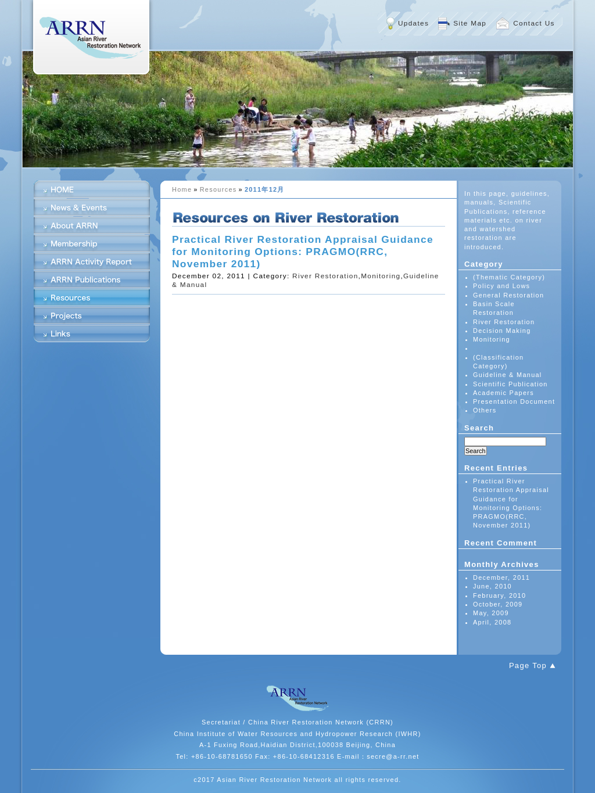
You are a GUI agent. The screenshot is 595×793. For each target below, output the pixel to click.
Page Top (528, 665)
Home (182, 189)
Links (92, 333)
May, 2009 (491, 612)
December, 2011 (501, 577)
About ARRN (92, 225)
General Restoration (508, 295)
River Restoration (325, 276)
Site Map (469, 23)
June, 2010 (492, 586)
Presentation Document (514, 401)
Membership (92, 243)
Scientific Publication (510, 384)
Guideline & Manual (507, 374)
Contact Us (534, 23)
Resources (218, 189)
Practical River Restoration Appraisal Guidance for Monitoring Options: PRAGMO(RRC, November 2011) (302, 252)
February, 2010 (499, 595)
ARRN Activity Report (92, 261)
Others (485, 410)
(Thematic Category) (509, 277)
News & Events (92, 207)
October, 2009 (497, 604)
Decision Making (502, 330)
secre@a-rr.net (393, 756)
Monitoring (380, 276)
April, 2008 (492, 622)
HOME (92, 189)
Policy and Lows (501, 285)
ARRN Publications (92, 279)
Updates (413, 23)
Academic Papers (503, 392)
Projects (92, 315)
